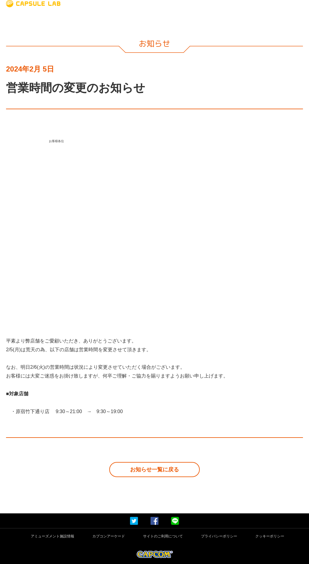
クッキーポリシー (269, 536)
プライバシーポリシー (219, 536)
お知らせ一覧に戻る (154, 470)
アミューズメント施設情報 (52, 536)
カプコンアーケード (108, 536)
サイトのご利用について (163, 536)
